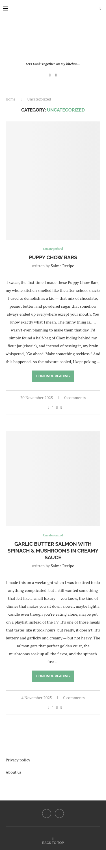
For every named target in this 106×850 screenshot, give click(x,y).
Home (10, 99)
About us (13, 772)
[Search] (100, 8)
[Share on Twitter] (52, 407)
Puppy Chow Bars (53, 257)
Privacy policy (18, 760)
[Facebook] (50, 75)
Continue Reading (53, 376)
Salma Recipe (62, 265)
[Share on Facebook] (48, 407)
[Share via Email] (61, 407)
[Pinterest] (56, 75)
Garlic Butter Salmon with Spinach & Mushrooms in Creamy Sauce (53, 551)
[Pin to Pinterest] (57, 407)
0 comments (75, 397)
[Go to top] (53, 842)
